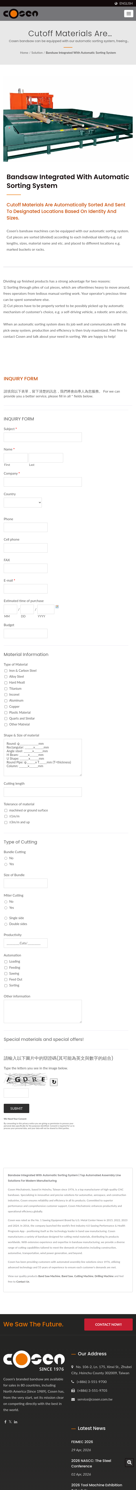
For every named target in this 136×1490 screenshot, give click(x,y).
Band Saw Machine (49, 1276)
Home (24, 52)
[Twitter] (10, 1421)
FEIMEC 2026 (82, 1441)
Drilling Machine (104, 1276)
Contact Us (22, 1281)
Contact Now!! (108, 1324)
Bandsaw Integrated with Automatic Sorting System (81, 52)
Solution (37, 52)
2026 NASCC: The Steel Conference (91, 1463)
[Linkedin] (15, 1421)
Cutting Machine (83, 1276)
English (126, 3)
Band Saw (67, 1276)
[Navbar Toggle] (128, 13)
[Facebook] (5, 1421)
